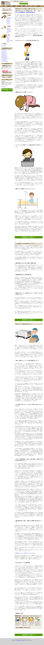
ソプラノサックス (4, 53)
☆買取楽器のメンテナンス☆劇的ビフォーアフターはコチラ (25, 553)
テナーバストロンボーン (5, 58)
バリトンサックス (4, 50)
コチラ (9, 68)
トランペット (9, 27)
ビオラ (8, 41)
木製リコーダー (4, 45)
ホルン (8, 32)
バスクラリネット (4, 54)
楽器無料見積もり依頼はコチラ (28, 237)
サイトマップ (3, 86)
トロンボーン (9, 30)
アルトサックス (3, 52)
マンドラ (8, 39)
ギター (8, 37)
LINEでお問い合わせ (30, 12)
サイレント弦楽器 (9, 40)
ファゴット (8, 22)
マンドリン (8, 38)
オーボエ (8, 21)
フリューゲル (9, 31)
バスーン (8, 23)
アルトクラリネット (4, 56)
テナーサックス (3, 51)
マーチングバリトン (4, 60)
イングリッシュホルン (4, 61)
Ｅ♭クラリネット (4, 55)
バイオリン (8, 36)
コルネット (8, 28)
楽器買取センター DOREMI (20, 640)
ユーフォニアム (9, 29)
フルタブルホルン (4, 57)
